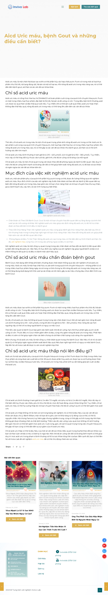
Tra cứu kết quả (91, 7)
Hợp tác (41, 564)
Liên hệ (41, 574)
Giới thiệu (42, 559)
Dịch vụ (41, 569)
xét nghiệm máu (18, 242)
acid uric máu (38, 439)
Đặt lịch (74, 7)
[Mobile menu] (62, 7)
